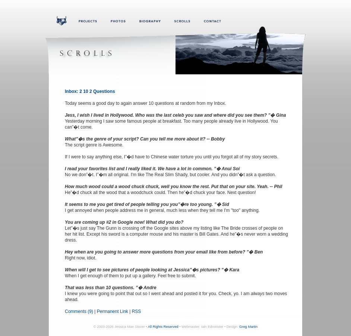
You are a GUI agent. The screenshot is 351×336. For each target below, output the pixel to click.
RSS (136, 311)
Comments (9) (79, 311)
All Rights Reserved (163, 327)
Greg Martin (248, 327)
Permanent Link (112, 311)
